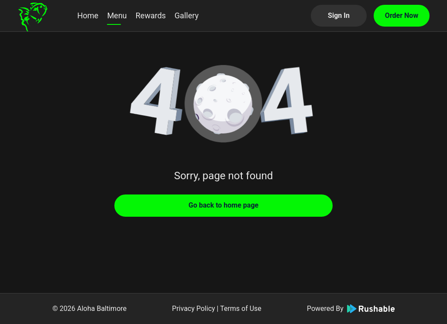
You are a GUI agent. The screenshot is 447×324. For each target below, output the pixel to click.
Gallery (187, 15)
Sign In (339, 15)
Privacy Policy (193, 308)
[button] (223, 104)
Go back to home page (223, 205)
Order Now (401, 15)
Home (87, 15)
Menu (117, 15)
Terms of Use (240, 308)
